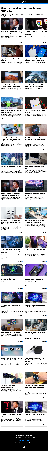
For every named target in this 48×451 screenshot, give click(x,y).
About (17, 435)
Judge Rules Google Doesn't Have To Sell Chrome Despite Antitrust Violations (36, 33)
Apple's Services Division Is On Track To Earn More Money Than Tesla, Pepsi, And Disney (10, 139)
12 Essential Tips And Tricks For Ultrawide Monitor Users (10, 278)
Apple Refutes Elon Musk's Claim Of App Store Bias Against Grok (11, 358)
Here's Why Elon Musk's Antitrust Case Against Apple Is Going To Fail (11, 32)
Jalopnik (19, 442)
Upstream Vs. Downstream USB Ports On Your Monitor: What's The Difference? (11, 222)
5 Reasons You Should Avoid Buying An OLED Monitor (35, 306)
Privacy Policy (29, 435)
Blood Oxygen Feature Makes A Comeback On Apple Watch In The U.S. (35, 139)
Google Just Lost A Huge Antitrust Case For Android (11, 111)
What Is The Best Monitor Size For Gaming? (10, 305)
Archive (22, 435)
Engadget (15, 442)
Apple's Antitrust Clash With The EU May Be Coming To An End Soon (35, 59)
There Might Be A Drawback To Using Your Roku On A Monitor (34, 278)
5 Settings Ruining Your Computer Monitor (35, 194)
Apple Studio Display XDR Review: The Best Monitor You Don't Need (11, 85)
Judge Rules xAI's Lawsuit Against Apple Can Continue (11, 415)
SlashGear (33, 442)
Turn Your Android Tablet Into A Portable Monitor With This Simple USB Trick (11, 251)
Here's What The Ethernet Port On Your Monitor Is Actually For (35, 221)
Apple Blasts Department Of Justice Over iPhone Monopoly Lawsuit (35, 85)
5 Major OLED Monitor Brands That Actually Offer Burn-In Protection (35, 415)
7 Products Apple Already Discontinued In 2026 (8, 386)
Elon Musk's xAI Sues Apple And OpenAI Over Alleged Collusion (10, 194)
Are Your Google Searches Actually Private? (35, 111)
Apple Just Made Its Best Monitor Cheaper (10, 59)
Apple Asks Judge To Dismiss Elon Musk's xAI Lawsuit (11, 167)
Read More (20, 42)
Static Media (18, 437)
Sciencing (28, 442)
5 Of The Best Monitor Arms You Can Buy (35, 167)
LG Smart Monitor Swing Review (10, 332)
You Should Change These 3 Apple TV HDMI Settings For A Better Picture (35, 359)
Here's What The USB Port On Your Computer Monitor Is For (35, 333)
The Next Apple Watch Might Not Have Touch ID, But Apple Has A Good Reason (34, 387)
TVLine (23, 442)
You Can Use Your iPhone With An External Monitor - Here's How (35, 250)
